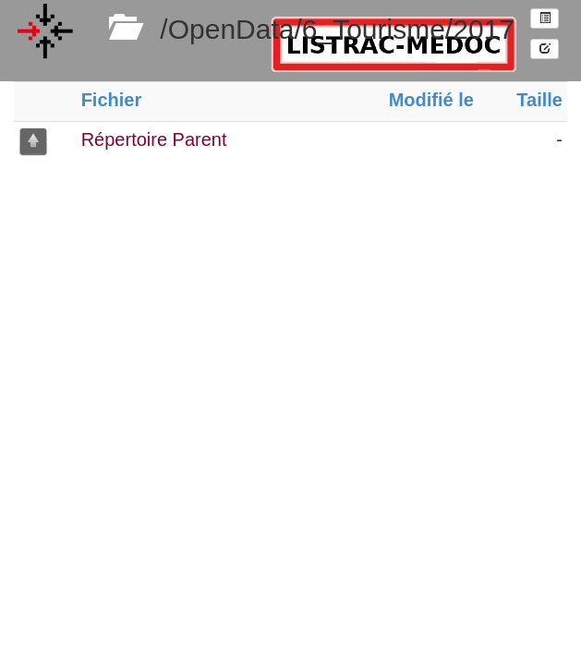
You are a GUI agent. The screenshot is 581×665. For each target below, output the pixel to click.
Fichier (111, 100)
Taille (539, 100)
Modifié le (431, 100)
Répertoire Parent (154, 139)
